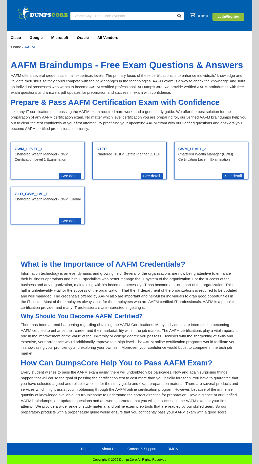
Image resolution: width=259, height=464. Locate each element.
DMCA (172, 449)
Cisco (16, 37)
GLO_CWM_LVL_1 (31, 194)
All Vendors (107, 37)
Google (36, 37)
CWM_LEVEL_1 (29, 149)
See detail (69, 176)
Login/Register (228, 16)
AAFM (29, 47)
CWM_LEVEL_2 (192, 149)
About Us (109, 449)
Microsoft (60, 37)
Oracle (83, 37)
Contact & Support (141, 449)
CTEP (101, 149)
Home (16, 47)
